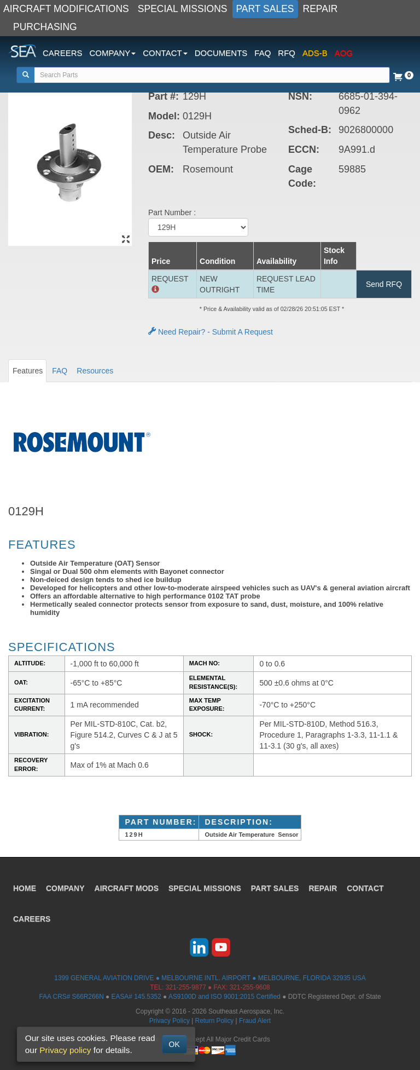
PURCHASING (45, 26)
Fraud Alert (255, 1021)
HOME (24, 888)
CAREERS (63, 52)
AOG (344, 52)
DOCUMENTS (221, 52)
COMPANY (65, 888)
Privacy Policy (169, 1021)
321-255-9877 (186, 987)
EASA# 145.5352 (136, 996)
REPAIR (320, 8)
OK (174, 1044)
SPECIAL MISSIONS (183, 8)
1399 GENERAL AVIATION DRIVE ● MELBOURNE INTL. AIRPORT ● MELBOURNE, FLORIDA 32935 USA (209, 978)
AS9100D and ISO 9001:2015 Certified (224, 996)
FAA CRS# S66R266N (71, 996)
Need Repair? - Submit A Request (210, 331)
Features (28, 370)
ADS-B (315, 52)
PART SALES (265, 8)
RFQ (286, 52)
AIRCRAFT (127, 888)
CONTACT (365, 888)
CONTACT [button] (165, 52)
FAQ (262, 52)
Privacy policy (65, 1050)
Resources (95, 370)
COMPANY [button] (113, 52)
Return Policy (214, 1021)
